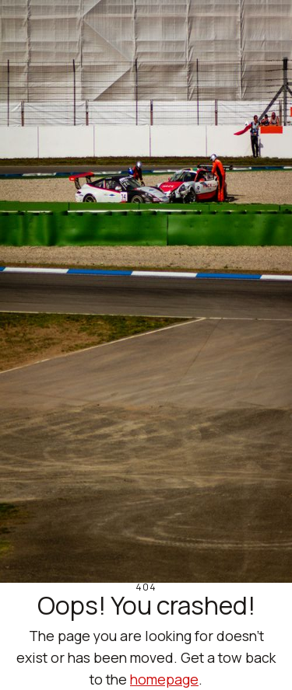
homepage (164, 679)
